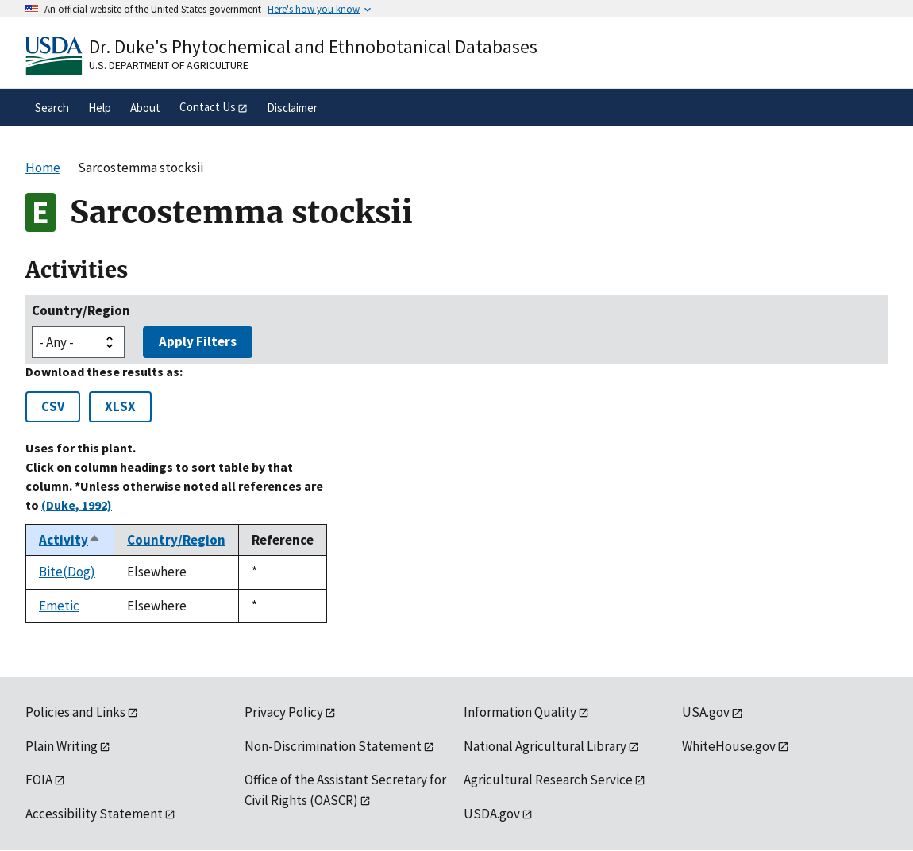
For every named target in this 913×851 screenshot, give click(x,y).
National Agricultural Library (545, 746)
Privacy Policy (284, 712)
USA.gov (706, 712)
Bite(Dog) (67, 571)
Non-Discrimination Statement (333, 746)
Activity (70, 540)
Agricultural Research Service (548, 779)
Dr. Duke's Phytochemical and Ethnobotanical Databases (313, 46)
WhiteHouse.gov (729, 746)
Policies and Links (75, 712)
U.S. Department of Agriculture (168, 65)
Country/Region (81, 310)
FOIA (38, 779)
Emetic (59, 605)
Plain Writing (61, 746)
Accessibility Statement (94, 813)
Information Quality (520, 712)
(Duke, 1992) (76, 505)
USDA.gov (492, 813)
